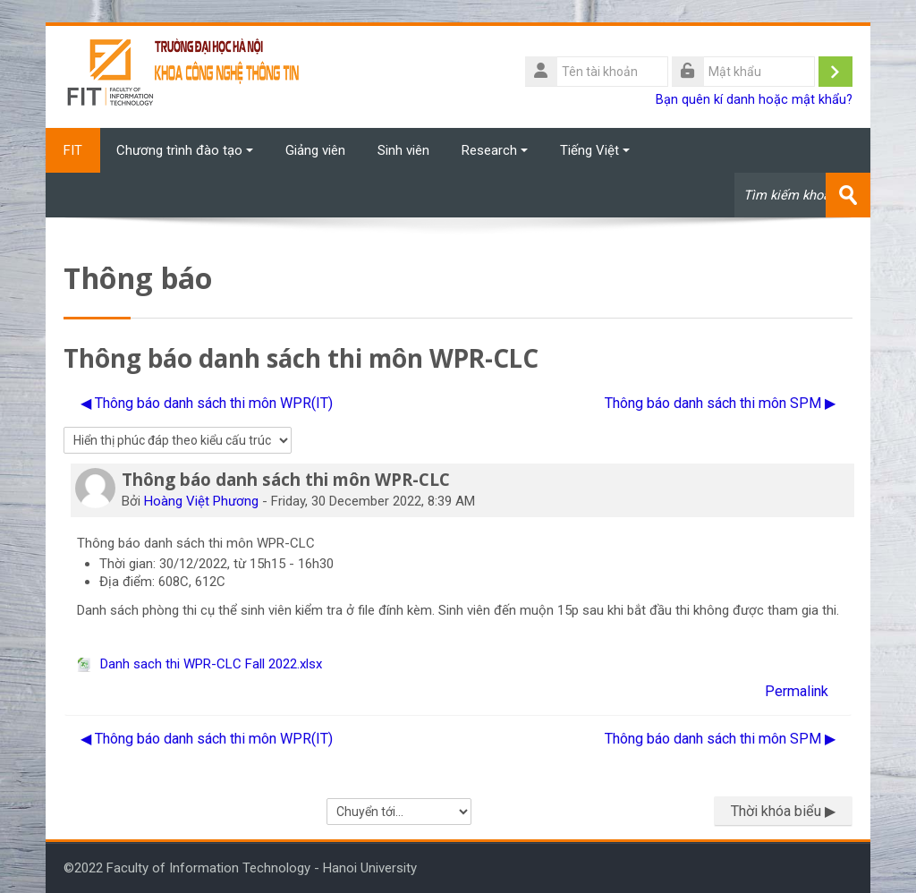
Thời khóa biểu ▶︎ (783, 811)
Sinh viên (403, 150)
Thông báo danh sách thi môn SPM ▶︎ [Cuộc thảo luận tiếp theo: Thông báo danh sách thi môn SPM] (720, 403)
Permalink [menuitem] (796, 691)
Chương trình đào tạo (184, 150)
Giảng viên (315, 150)
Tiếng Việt (595, 150)
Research (495, 150)
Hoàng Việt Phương (201, 501)
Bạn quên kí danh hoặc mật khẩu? (754, 99)
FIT (73, 150)
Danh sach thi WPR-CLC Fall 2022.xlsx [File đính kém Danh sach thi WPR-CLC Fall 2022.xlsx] (199, 664)
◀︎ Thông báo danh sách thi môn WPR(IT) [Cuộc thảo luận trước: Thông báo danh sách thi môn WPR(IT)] (207, 403)
